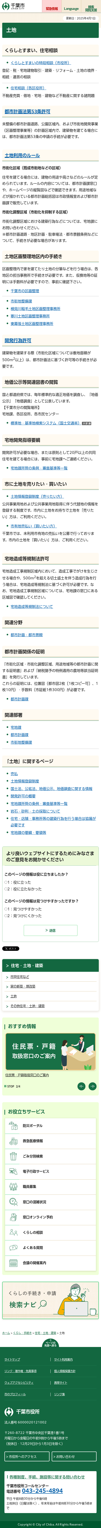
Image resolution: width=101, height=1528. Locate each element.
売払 (14, 774)
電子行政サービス (36, 1171)
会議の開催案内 (34, 1262)
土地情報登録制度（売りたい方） (37, 496)
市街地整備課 (21, 301)
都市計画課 (19, 699)
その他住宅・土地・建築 (27, 1006)
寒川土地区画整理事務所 (30, 316)
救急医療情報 (33, 1141)
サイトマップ (12, 1359)
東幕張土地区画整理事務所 (32, 323)
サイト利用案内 (63, 1359)
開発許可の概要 (23, 796)
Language (71, 8)
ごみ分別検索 (33, 1156)
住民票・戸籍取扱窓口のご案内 (27, 1075)
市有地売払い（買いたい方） (34, 526)
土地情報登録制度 (25, 781)
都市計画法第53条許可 (27, 111)
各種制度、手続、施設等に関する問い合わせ (47, 1477)
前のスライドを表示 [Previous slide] (81, 1086)
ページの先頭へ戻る (50, 1344)
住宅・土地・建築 (27, 966)
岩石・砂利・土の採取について (35, 811)
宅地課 (16, 727)
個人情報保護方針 (64, 1371)
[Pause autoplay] (9, 1086)
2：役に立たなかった (24, 889)
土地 (13, 996)
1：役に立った (19, 882)
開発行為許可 (18, 340)
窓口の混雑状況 (34, 1202)
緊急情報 (52, 8)
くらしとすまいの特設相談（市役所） (41, 63)
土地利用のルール (22, 155)
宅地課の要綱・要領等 (28, 832)
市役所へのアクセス (23, 1456)
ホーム (6, 1333)
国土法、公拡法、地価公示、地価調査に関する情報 (51, 789)
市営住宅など (19, 976)
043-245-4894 (42, 1490)
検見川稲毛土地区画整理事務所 (35, 309)
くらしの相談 (33, 1232)
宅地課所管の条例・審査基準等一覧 (39, 468)
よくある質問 (33, 1247)
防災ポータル (33, 1125)
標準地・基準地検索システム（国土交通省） (51, 423)
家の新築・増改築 (22, 986)
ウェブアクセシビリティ (19, 1382)
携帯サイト (60, 1382)
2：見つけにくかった (24, 916)
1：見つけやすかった (24, 909)
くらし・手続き (22, 1333)
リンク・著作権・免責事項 (20, 1371)
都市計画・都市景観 (27, 635)
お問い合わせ (65, 1456)
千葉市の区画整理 (25, 291)
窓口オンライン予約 (38, 1217)
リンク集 (59, 1394)
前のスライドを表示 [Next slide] (93, 1086)
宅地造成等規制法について (32, 606)
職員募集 (29, 1186)
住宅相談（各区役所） (28, 88)
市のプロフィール (15, 1394)
